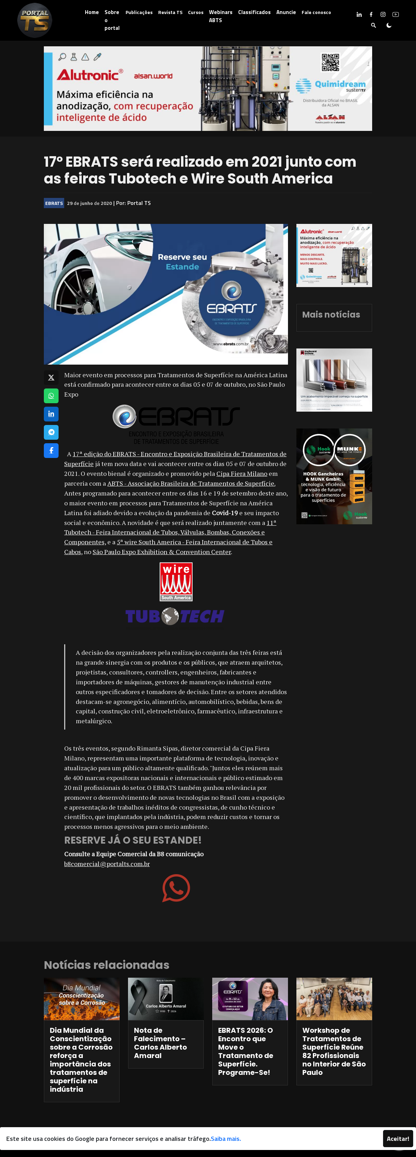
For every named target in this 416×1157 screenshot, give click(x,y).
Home (92, 12)
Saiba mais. (226, 1138)
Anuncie (286, 12)
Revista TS (170, 12)
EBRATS (54, 203)
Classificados (254, 12)
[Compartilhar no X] (51, 377)
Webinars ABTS (221, 16)
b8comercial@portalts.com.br (107, 863)
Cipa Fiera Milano (241, 473)
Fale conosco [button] (316, 12)
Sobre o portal (112, 20)
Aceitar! (398, 1138)
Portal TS (139, 203)
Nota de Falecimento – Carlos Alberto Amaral (160, 1042)
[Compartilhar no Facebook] (51, 450)
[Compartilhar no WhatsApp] (51, 395)
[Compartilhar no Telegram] (51, 432)
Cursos (195, 12)
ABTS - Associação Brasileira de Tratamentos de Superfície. (191, 483)
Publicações (139, 12)
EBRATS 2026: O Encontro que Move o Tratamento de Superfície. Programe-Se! (245, 1051)
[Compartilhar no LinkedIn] (51, 414)
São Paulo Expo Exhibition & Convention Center (162, 551)
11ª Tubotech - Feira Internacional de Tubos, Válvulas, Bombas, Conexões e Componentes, (170, 532)
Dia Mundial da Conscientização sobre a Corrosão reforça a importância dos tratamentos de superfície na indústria (81, 1059)
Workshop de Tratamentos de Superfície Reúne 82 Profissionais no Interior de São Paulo (334, 1051)
